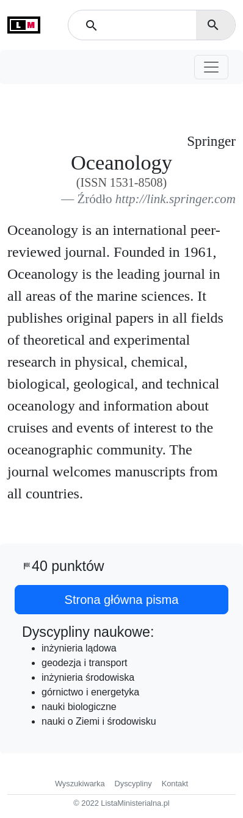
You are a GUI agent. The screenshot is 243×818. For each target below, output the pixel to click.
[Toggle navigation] (211, 67)
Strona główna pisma (122, 599)
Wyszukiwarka (80, 783)
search (213, 25)
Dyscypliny (133, 783)
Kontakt (175, 783)
